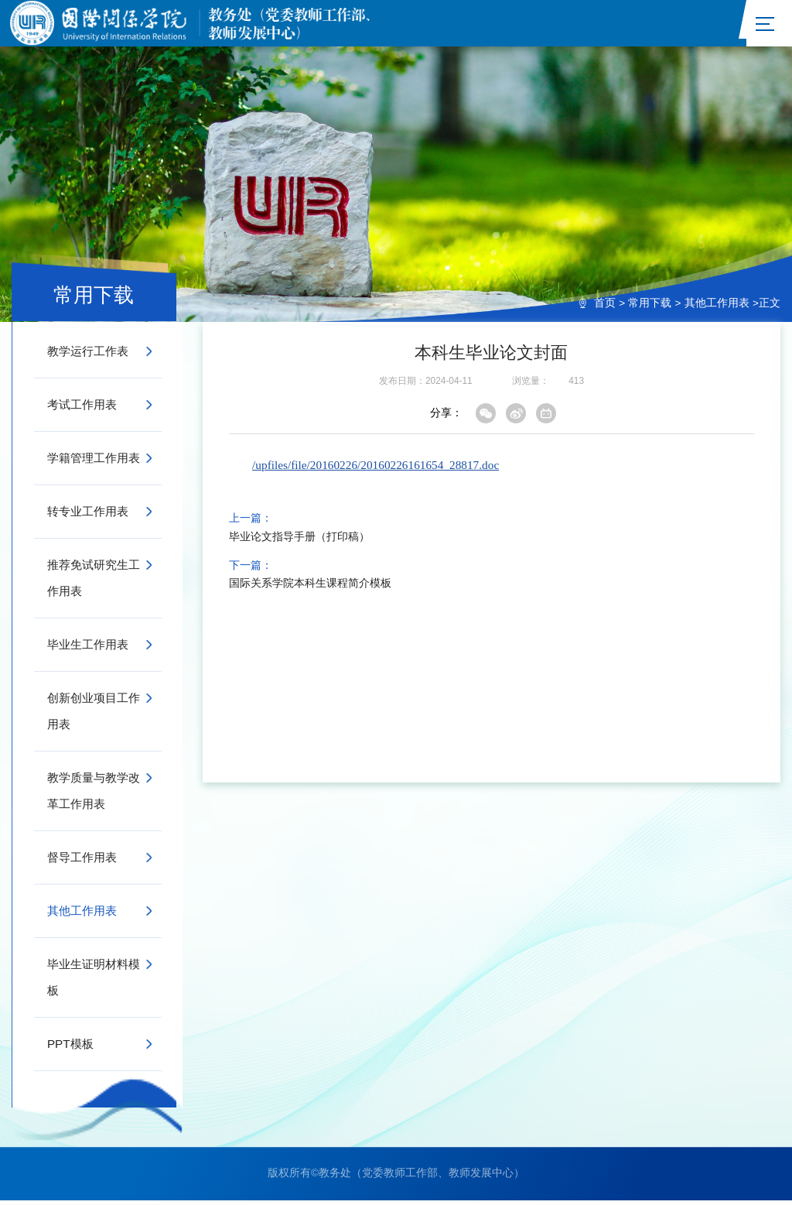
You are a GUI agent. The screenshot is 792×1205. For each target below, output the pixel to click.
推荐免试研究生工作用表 (93, 582)
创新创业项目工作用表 (93, 715)
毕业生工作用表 (87, 649)
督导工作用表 (82, 861)
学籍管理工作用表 (93, 462)
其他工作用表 (716, 307)
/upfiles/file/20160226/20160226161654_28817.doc (375, 469)
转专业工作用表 (87, 515)
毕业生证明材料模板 (93, 981)
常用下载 (649, 307)
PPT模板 (70, 1048)
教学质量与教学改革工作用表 (93, 795)
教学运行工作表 (87, 355)
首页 (605, 307)
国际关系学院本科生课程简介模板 (310, 588)
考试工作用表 (82, 409)
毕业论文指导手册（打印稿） (299, 542)
